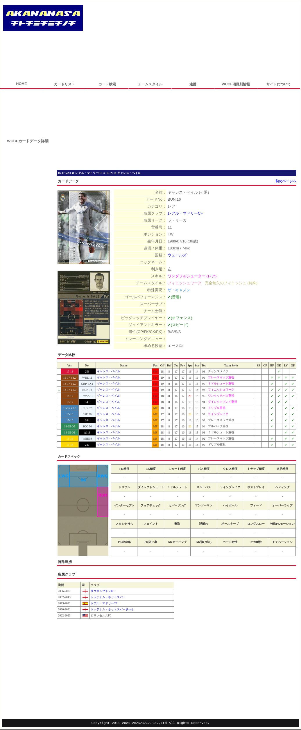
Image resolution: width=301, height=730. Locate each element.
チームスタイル (150, 84)
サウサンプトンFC (102, 591)
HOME (21, 84)
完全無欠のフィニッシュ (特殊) (231, 283)
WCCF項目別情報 (236, 84)
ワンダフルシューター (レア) (192, 276)
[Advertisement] (127, 41)
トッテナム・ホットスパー (108, 597)
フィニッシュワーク (185, 283)
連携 (192, 84)
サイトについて (278, 84)
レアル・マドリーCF (185, 213)
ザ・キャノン (179, 290)
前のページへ (285, 181)
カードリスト (64, 84)
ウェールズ (177, 255)
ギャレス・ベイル (108, 371)
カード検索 (107, 84)
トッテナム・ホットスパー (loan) (111, 609)
